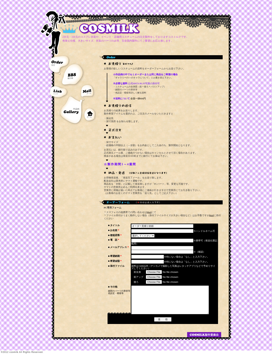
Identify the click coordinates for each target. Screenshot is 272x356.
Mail (149, 212)
